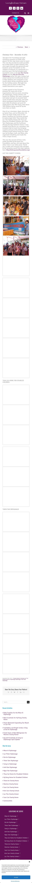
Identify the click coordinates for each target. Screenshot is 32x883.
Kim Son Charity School (11, 791)
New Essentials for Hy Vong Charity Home (14, 718)
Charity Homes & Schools (18, 678)
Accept (16, 877)
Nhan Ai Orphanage (9, 750)
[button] (29, 862)
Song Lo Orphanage (10, 764)
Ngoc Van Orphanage (10, 771)
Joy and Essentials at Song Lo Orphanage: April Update (13, 738)
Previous (20, 47)
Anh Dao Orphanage (10, 767)
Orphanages (18, 679)
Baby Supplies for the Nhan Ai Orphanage (13, 713)
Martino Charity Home (10, 784)
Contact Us (15, 13)
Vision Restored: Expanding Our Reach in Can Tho (16, 723)
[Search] (28, 702)
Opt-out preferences (15, 881)
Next (26, 47)
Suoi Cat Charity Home (10, 787)
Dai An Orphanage (9, 757)
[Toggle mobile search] (25, 13)
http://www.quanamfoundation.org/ (18, 150)
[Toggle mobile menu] (28, 13)
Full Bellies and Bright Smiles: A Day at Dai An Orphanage (15, 728)
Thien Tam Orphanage (10, 761)
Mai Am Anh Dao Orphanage (13, 75)
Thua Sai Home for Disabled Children (15, 774)
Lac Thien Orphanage (10, 754)
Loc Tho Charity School (11, 794)
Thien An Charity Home (11, 781)
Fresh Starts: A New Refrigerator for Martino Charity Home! (15, 733)
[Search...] (15, 702)
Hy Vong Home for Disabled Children (15, 777)
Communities (7, 801)
